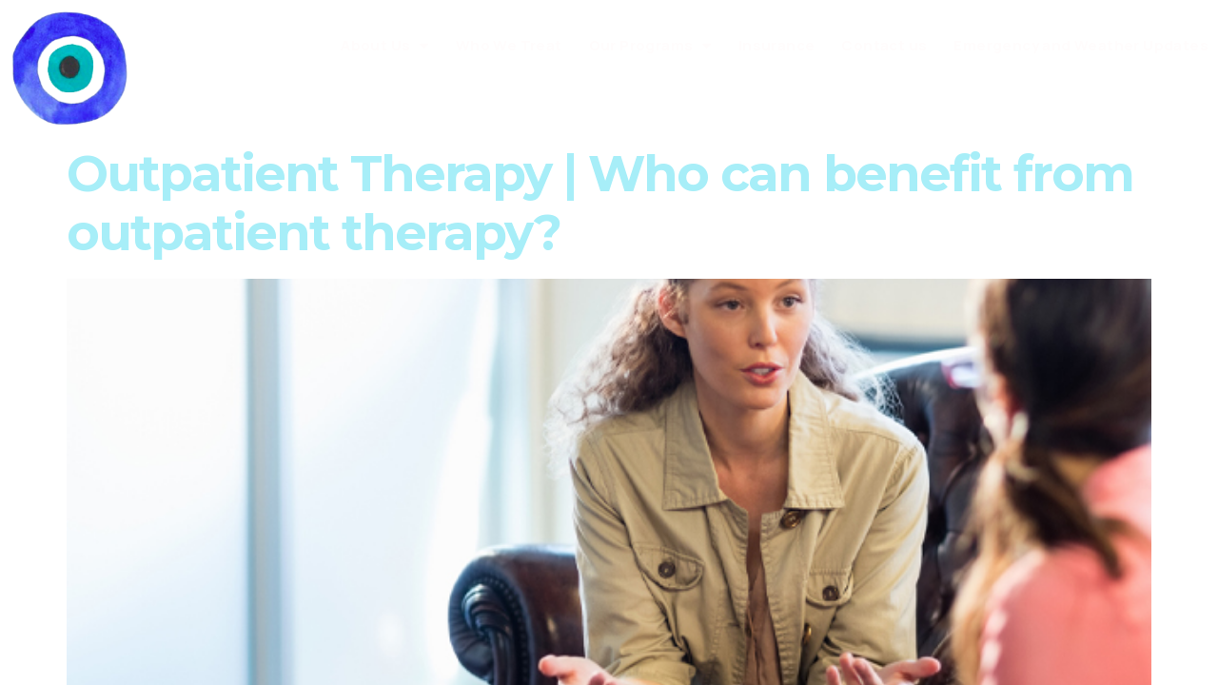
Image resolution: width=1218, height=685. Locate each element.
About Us (385, 46)
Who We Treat (509, 45)
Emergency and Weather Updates (1080, 45)
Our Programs (650, 46)
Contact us (884, 45)
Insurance (776, 45)
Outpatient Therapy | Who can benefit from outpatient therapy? (600, 203)
